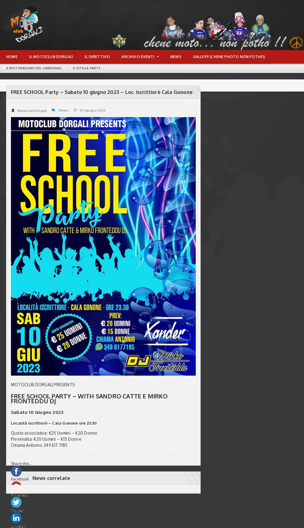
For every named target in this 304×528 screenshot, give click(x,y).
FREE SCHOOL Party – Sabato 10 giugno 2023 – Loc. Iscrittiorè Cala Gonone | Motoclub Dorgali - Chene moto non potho (32, 11)
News (63, 110)
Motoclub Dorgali (29, 111)
